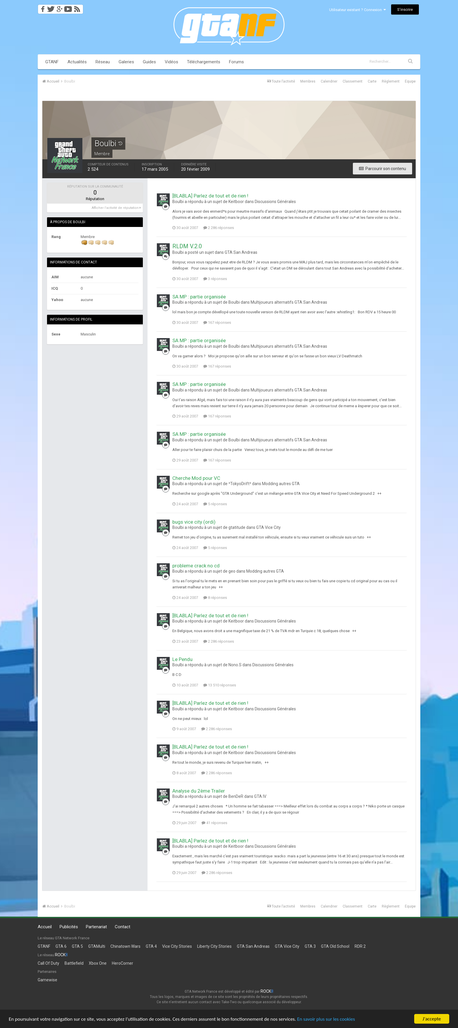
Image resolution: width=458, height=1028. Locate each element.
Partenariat (96, 926)
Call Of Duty (48, 963)
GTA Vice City (268, 527)
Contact (122, 926)
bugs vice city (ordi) (194, 522)
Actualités (77, 61)
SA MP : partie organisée (199, 297)
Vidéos (171, 61)
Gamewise (47, 980)
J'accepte (432, 1019)
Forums (236, 61)
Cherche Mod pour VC (196, 478)
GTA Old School (335, 946)
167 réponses (217, 322)
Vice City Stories (177, 946)
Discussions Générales (275, 201)
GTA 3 (310, 946)
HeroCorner (122, 963)
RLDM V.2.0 (187, 246)
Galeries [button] (126, 61)
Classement (352, 81)
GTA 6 (61, 946)
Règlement (391, 81)
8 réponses (215, 597)
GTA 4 (151, 946)
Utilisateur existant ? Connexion (357, 10)
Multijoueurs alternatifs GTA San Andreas (289, 302)
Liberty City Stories (214, 946)
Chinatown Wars (125, 946)
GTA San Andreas (241, 252)
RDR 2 (360, 946)
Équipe (410, 81)
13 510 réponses (219, 685)
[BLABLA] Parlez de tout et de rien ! (210, 196)
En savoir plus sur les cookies (326, 1019)
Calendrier (329, 81)
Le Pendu (182, 659)
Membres (307, 81)
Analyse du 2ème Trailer (198, 791)
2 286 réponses (218, 227)
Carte (372, 81)
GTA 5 (77, 946)
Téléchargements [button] (203, 61)
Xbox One (98, 963)
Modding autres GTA (281, 483)
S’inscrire (405, 9)
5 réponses (215, 504)
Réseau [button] (103, 61)
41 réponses (214, 823)
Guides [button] (149, 61)
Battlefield (74, 963)
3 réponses (215, 279)
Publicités (69, 926)
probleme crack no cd (196, 566)
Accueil (45, 926)
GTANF (52, 61)
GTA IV (260, 796)
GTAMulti (96, 946)
